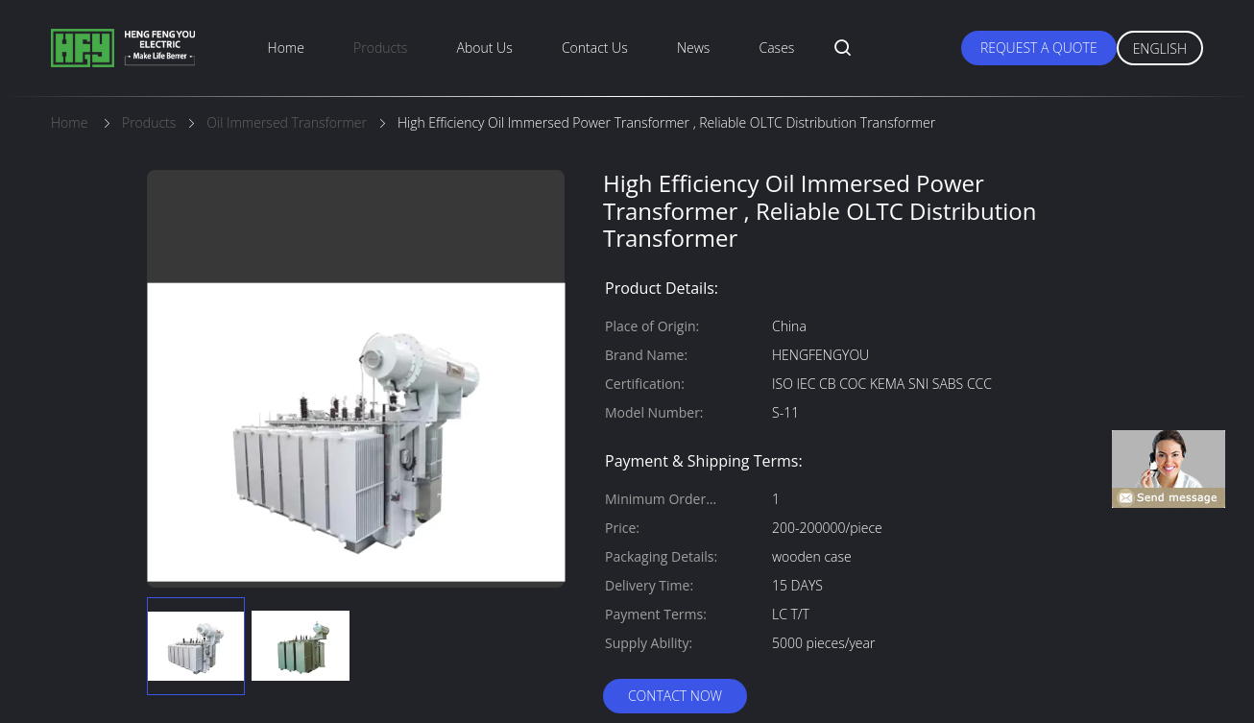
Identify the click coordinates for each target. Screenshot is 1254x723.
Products (380, 47)
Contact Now (675, 696)
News (693, 47)
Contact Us (595, 47)
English (1160, 48)
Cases (777, 47)
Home (286, 47)
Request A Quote (1038, 47)
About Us (485, 47)
